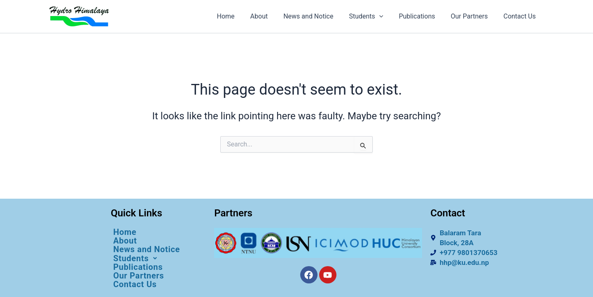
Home (242, 16)
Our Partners (472, 16)
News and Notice (319, 16)
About (273, 16)
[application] (388, 16)
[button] (158, 258)
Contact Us (520, 16)
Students (374, 16)
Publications (423, 16)
